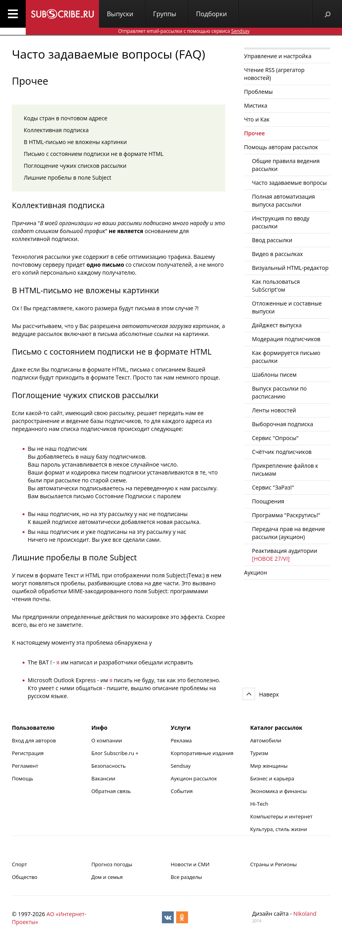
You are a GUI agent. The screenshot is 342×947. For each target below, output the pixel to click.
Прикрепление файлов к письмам (285, 469)
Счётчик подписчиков (282, 451)
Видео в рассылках (277, 254)
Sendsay (180, 765)
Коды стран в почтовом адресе (65, 118)
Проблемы (258, 91)
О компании (106, 740)
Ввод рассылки (272, 240)
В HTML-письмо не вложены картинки (75, 142)
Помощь (22, 778)
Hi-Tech (259, 803)
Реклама (181, 740)
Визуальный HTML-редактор (290, 267)
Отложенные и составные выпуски (287, 307)
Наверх (269, 694)
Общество (24, 877)
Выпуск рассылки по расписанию (279, 392)
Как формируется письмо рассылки (286, 356)
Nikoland (304, 913)
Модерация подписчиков (286, 339)
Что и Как (257, 119)
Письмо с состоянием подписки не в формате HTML (93, 154)
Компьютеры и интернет (281, 816)
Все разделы (186, 877)
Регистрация (28, 753)
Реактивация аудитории (284, 554)
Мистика (256, 105)
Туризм (259, 753)
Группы (164, 13)
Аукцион (255, 572)
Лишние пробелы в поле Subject (67, 177)
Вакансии (103, 778)
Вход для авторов (34, 740)
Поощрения (268, 501)
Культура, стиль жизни (278, 829)
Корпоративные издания (202, 753)
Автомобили (265, 740)
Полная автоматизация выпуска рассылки (283, 200)
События (181, 791)
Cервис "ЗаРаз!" (273, 487)
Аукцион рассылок (194, 778)
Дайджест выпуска (277, 325)
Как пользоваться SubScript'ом (276, 285)
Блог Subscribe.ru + (115, 753)
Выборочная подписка (283, 424)
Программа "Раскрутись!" (286, 515)
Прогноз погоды (111, 864)
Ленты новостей (274, 410)
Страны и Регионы (273, 864)
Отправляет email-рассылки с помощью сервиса (183, 31)
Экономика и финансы (278, 791)
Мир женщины (269, 765)
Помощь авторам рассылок (281, 147)
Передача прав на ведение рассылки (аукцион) (288, 533)
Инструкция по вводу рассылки (281, 222)
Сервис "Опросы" (275, 438)
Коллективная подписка (56, 130)
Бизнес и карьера (272, 778)
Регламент (25, 765)
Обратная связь (111, 791)
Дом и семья (107, 877)
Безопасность (108, 765)
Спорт (19, 864)
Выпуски (120, 13)
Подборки (211, 13)
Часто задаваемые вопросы (289, 182)
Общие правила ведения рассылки (286, 165)
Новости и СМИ (190, 864)
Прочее (254, 133)
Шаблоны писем (274, 374)
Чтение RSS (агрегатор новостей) (274, 74)
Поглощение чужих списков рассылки (75, 165)
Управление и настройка (278, 56)
